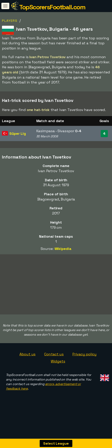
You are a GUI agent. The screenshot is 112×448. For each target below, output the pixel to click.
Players (9, 21)
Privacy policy (84, 362)
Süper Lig (17, 133)
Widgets (58, 369)
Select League (56, 443)
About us (27, 362)
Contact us (54, 362)
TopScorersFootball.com (52, 7)
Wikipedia (63, 248)
